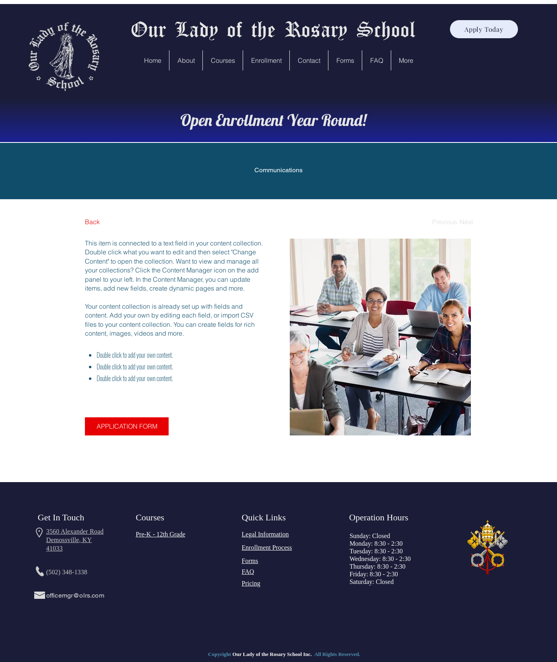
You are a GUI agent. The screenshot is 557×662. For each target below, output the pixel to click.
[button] (185, 60)
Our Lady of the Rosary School (272, 29)
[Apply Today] (484, 29)
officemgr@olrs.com (75, 595)
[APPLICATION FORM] (127, 426)
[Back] (115, 222)
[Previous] (444, 222)
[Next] (466, 222)
